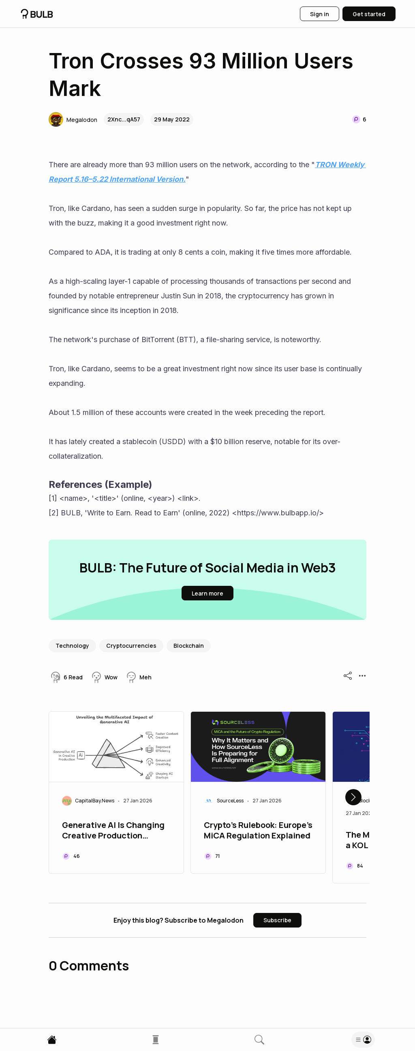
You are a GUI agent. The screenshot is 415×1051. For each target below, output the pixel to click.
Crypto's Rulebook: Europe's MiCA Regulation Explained (258, 830)
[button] (73, 119)
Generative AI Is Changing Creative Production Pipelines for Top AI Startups (113, 831)
